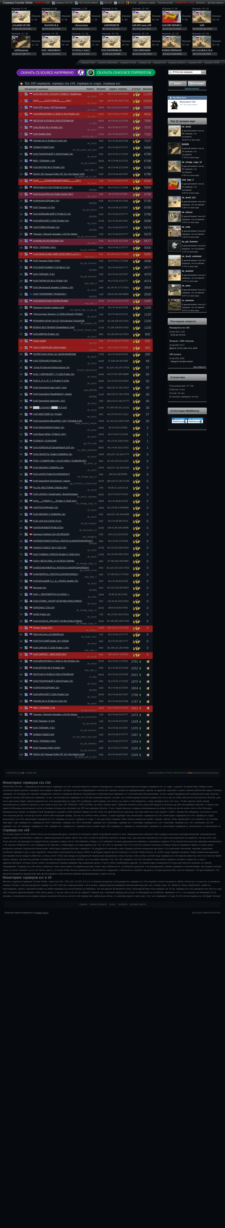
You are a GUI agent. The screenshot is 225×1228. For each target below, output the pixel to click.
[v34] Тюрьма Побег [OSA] (46, 260)
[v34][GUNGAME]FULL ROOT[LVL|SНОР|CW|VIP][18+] (61, 567)
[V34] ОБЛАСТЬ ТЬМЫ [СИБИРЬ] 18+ (52, 454)
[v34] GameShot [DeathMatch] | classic (52, 394)
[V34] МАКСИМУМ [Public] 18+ (48, 427)
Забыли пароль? (192, 88)
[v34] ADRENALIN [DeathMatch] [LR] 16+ (54, 447)
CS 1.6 (119, 3)
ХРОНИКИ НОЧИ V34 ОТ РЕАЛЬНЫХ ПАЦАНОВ (58, 320)
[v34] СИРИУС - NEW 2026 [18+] (50, 654)
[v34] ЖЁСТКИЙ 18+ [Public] (47, 414)
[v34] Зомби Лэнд (42, 134)
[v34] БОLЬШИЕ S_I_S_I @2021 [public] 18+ (55, 581)
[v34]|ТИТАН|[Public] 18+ (45, 507)
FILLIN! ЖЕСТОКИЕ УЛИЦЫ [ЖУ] (50, 487)
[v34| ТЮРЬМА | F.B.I (44, 274)
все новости (200, 367)
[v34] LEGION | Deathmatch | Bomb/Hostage (55, 494)
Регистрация (197, 84)
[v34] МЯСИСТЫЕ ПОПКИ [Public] (50, 300)
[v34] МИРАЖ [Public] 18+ (46, 334)
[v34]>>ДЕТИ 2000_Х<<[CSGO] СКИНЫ (53, 561)
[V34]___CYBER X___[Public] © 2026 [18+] (55, 501)
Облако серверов (98, 904)
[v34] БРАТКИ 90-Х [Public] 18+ (49, 167)
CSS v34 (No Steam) (86, 3)
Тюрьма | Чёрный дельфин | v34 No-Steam (55, 234)
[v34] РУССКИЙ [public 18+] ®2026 (51, 641)
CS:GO (131, 3)
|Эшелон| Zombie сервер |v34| (48, 307)
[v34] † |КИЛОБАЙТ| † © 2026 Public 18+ (54, 374)
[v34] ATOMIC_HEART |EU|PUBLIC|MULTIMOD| (57, 601)
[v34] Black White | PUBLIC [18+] (49, 434)
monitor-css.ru (41, 912)
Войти (177, 84)
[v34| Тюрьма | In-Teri (44, 207)
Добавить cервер (147, 3)
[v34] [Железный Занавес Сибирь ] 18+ (53, 287)
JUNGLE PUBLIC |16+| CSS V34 (49, 547)
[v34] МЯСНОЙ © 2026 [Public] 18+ (51, 220)
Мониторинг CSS (188, 102)
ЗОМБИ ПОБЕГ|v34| (43, 147)
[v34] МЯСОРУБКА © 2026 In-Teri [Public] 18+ (56, 114)
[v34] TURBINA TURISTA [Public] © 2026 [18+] (56, 554)
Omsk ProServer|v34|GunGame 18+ (51, 367)
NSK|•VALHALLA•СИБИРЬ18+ (48, 634)
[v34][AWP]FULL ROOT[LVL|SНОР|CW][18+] (55, 574)
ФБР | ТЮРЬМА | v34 (44, 160)
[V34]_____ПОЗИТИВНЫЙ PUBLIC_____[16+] (57, 180)
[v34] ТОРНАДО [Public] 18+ (47, 360)
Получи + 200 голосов (181, 341)
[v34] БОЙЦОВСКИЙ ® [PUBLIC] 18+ (52, 214)
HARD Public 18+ (42, 614)
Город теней (39, 340)
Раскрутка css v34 (179, 327)
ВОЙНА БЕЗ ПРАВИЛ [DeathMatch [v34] (53, 327)
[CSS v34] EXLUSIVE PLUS (47, 521)
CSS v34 (106, 3)
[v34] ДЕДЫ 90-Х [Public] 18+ (48, 127)
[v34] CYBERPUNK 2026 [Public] (49, 347)
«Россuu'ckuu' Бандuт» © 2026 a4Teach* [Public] (58, 314)
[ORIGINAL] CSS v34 (44, 607)
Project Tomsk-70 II (42, 627)
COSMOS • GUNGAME (45, 440)
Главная (83, 904)
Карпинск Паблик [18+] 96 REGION (51, 534)
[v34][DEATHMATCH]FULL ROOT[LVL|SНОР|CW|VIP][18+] (63, 540)
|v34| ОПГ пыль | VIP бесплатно (49, 107)
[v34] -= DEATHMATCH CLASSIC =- (51, 594)
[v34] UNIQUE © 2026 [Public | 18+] (51, 647)
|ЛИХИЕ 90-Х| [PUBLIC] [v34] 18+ (50, 140)
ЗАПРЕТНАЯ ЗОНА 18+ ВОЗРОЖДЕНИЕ (54, 354)
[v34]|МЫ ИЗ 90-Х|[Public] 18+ (48, 240)
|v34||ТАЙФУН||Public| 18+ (46, 227)
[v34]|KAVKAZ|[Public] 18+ (46, 200)
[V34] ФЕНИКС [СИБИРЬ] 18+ (48, 467)
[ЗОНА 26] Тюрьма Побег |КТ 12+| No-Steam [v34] (58, 174)
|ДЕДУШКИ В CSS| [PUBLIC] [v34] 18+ (53, 187)
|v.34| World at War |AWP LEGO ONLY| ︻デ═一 (57, 254)
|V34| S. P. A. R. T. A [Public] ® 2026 (51, 380)
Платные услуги (165, 3)
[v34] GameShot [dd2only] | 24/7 (49, 400)
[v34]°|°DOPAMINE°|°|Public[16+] (49, 294)
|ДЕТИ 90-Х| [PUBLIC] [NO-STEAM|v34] (53, 120)
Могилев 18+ (40, 587)
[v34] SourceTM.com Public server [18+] (53, 194)
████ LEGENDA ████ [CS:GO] (50, 407)
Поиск (112, 904)
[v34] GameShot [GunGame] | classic (51, 481)
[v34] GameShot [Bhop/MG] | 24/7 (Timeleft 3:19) (57, 421)
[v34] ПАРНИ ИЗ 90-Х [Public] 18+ (50, 280)
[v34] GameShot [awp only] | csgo (50, 387)
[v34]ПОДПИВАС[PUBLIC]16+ (48, 527)
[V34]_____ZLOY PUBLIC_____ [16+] (52, 100)
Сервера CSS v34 (62, 3)
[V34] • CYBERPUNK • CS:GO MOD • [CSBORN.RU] (59, 460)
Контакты (200, 3)
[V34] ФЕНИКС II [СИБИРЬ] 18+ (49, 514)
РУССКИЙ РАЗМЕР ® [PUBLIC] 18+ (51, 267)
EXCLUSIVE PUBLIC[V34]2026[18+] (51, 474)
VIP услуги (175, 354)
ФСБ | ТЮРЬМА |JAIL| (44, 247)
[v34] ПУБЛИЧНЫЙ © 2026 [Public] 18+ (53, 154)
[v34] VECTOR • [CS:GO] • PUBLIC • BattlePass (57, 94)
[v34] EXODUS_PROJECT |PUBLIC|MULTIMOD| (57, 621)
